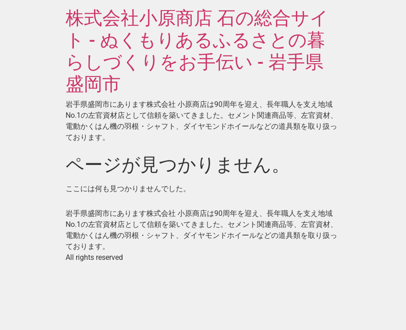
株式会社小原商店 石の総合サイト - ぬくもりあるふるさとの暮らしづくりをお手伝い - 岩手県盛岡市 (197, 51)
